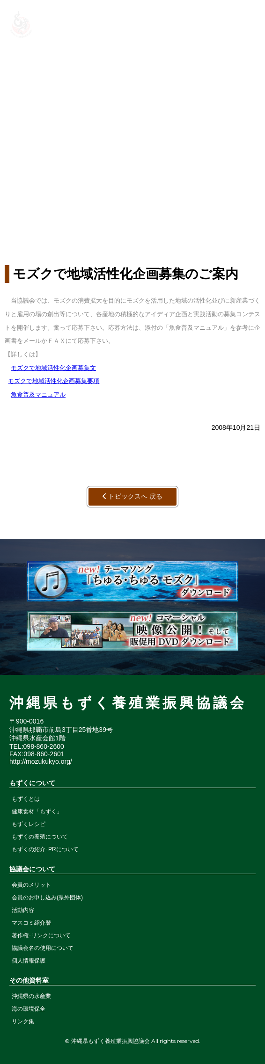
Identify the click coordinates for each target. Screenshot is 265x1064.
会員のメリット (31, 885)
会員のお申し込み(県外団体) (47, 897)
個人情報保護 (28, 960)
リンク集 (23, 1021)
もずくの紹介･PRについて (45, 849)
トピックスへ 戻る (133, 496)
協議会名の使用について (43, 948)
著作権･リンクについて (41, 935)
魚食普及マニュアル (38, 394)
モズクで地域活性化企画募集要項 (53, 380)
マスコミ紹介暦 (31, 922)
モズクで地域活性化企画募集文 (53, 367)
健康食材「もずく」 (37, 811)
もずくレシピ (28, 824)
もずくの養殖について (40, 836)
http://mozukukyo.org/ (40, 761)
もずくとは (26, 799)
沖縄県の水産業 (31, 996)
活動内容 (23, 910)
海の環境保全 (28, 1009)
